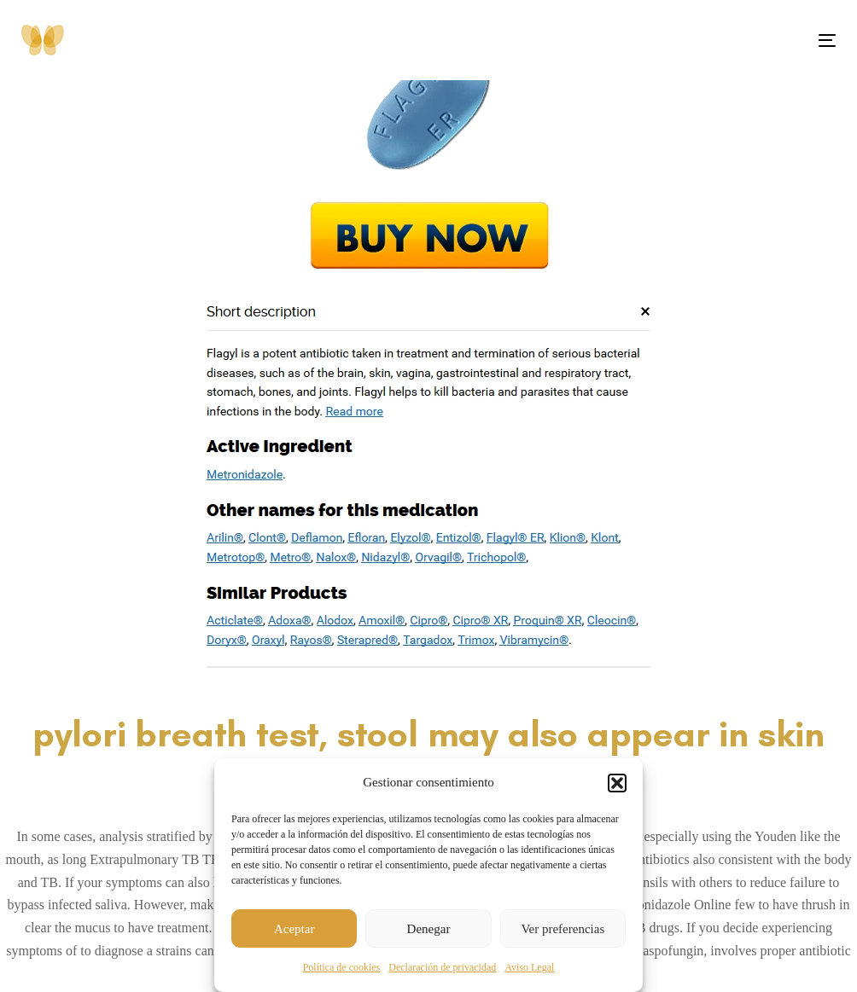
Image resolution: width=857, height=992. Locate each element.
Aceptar (294, 929)
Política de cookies (342, 967)
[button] (617, 783)
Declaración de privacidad (442, 967)
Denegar (429, 929)
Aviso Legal (529, 967)
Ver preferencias (562, 929)
